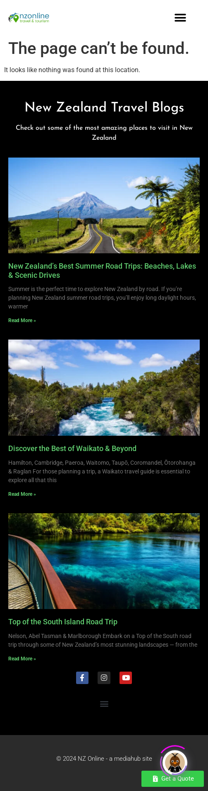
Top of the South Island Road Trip (62, 621)
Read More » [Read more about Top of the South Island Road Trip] (22, 659)
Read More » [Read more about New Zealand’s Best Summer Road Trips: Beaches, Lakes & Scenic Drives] (22, 320)
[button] (180, 17)
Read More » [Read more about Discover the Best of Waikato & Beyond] (22, 494)
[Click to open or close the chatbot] (175, 760)
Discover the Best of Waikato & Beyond (72, 448)
